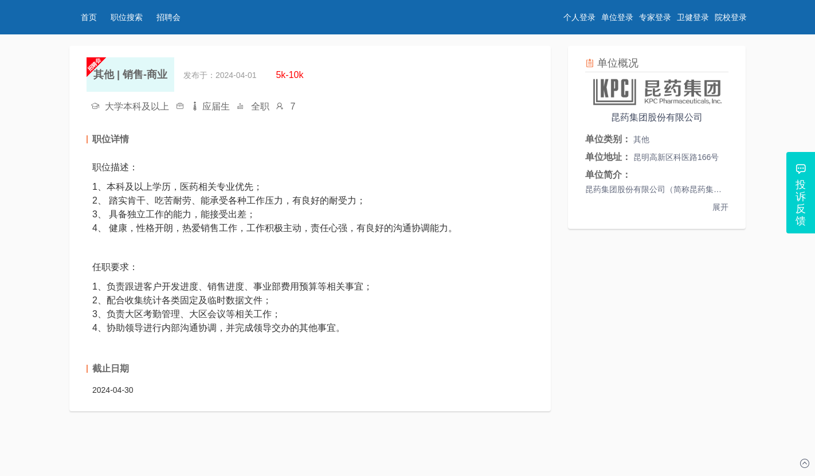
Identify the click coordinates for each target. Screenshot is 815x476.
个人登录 (579, 17)
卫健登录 (693, 17)
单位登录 (617, 17)
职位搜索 (127, 17)
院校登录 (731, 17)
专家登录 (655, 17)
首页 (89, 17)
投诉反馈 (801, 203)
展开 (720, 207)
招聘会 (168, 17)
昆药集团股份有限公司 (657, 117)
